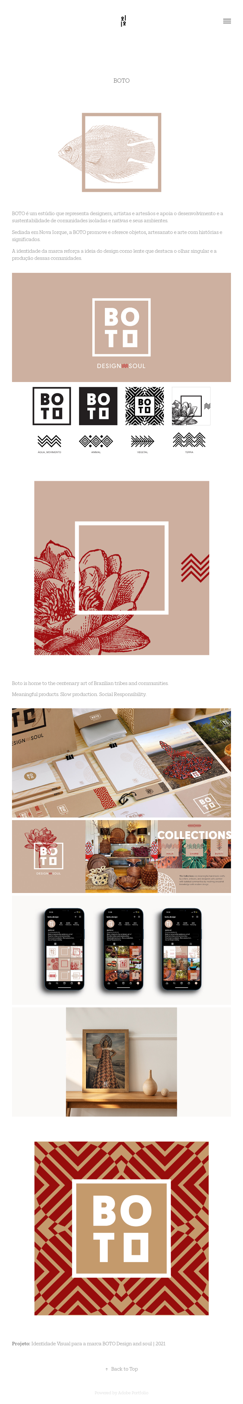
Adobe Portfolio (133, 1392)
